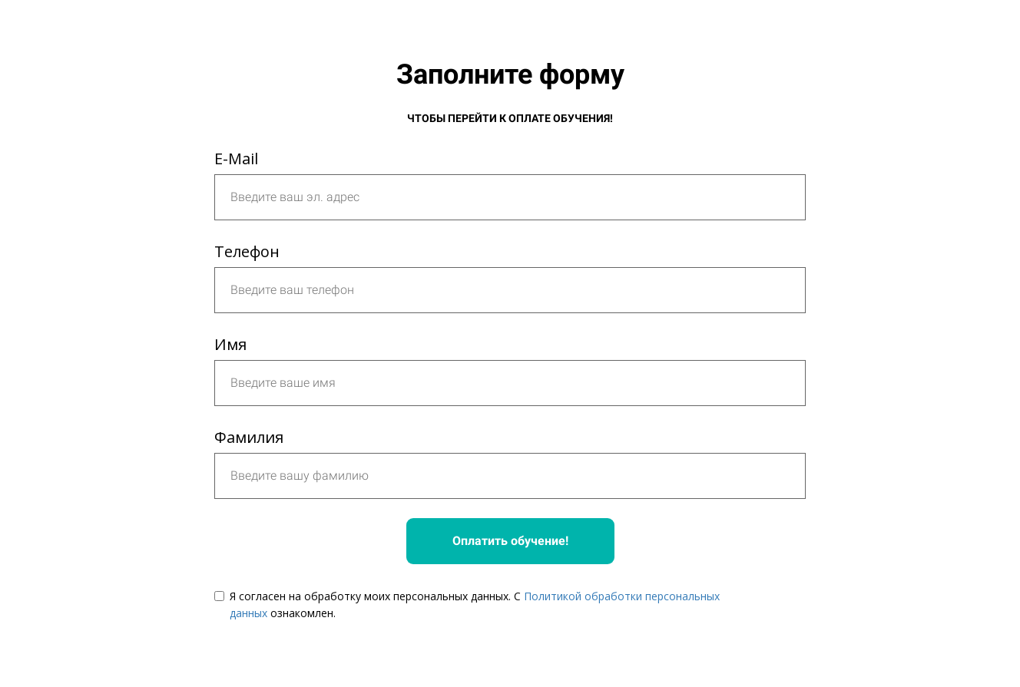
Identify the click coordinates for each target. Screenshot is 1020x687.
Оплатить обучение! (510, 540)
